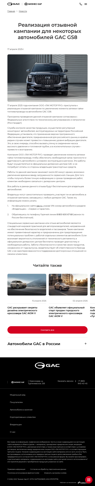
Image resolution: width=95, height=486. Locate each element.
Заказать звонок (65, 381)
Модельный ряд (17, 395)
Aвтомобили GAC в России (34, 343)
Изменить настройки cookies (55, 473)
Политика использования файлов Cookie (23, 473)
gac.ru (39, 205)
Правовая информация (16, 469)
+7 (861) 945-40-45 (82, 382)
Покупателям (16, 402)
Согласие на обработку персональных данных (48, 469)
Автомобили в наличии (21, 409)
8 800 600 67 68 (65, 214)
